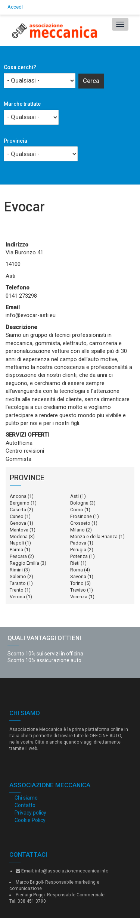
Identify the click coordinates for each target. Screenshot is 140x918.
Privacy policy (30, 813)
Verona (17, 596)
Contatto (25, 805)
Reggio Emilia (24, 563)
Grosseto (80, 523)
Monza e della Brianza (94, 536)
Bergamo (19, 503)
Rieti (75, 563)
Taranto (18, 583)
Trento (17, 590)
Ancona (18, 496)
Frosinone (81, 516)
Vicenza (78, 596)
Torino (77, 583)
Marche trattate (22, 104)
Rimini (16, 570)
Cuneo (17, 516)
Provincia (15, 141)
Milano (77, 530)
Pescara (18, 556)
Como (76, 509)
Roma (76, 570)
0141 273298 (21, 295)
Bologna (79, 503)
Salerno (18, 576)
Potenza (79, 556)
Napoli (17, 543)
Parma (16, 549)
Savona (78, 576)
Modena (19, 536)
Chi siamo (26, 798)
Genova (18, 523)
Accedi (15, 7)
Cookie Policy (30, 820)
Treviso (78, 590)
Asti (74, 496)
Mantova (19, 530)
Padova (78, 543)
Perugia (78, 549)
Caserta (18, 509)
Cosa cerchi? (20, 67)
